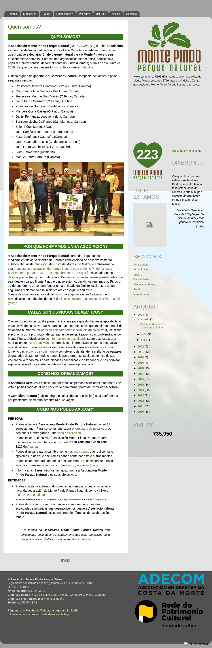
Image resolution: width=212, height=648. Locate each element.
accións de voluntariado (42, 351)
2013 (141, 395)
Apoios (116, 14)
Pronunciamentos (144, 284)
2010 (141, 411)
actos (31, 343)
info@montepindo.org (83, 465)
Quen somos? (64, 14)
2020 (141, 357)
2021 (141, 351)
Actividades (140, 264)
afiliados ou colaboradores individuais (61, 330)
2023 (141, 314)
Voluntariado (141, 294)
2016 (141, 379)
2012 (141, 400)
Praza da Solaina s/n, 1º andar (49, 594)
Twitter (44, 610)
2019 (141, 362)
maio (144, 339)
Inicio (65, 560)
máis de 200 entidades (31, 495)
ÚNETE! (101, 14)
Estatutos (86, 67)
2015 (141, 384)
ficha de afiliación (69, 433)
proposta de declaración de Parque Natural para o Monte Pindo (56, 268)
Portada (12, 14)
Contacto (131, 14)
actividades (46, 343)
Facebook (32, 610)
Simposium (29, 14)
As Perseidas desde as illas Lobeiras (152, 326)
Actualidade (140, 269)
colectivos (99, 330)
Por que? (84, 14)
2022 (141, 346)
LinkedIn (73, 610)
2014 (141, 390)
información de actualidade (68, 338)
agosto (145, 319)
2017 (141, 373)
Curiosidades (141, 279)
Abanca (32, 446)
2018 (141, 368)
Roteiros (138, 289)
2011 (141, 406)
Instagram (57, 610)
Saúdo (46, 14)
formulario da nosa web (90, 428)
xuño (144, 334)
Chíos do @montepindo (187, 150)
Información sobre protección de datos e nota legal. (39, 614)
